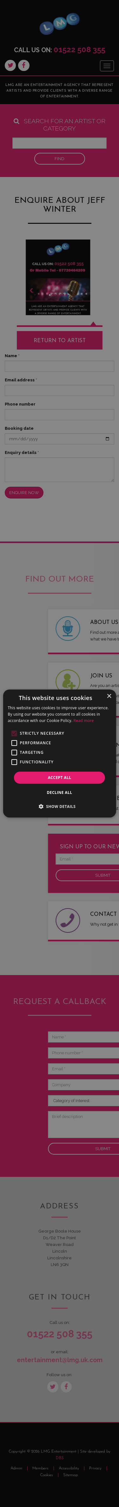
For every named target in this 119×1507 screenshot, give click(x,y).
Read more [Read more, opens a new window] (84, 720)
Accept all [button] (59, 777)
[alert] (59, 753)
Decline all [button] (59, 792)
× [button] (109, 696)
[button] (59, 806)
